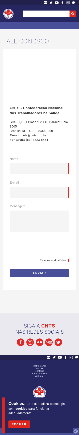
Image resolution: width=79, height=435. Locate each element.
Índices (39, 368)
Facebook (62, 2)
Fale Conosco (73, 2)
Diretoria (39, 371)
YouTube (56, 2)
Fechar (19, 424)
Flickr (45, 2)
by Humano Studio (76, 431)
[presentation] (42, 246)
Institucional (39, 366)
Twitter (51, 2)
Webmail (39, 376)
